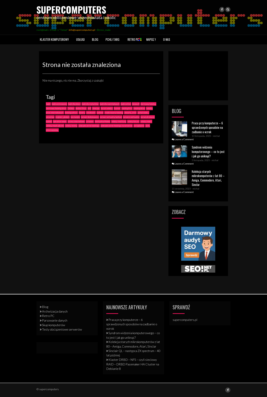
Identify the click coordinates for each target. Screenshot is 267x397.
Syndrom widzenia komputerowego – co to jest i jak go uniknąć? (208, 151)
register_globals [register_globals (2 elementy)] (62, 117)
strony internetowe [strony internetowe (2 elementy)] (76, 121)
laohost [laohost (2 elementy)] (100, 112)
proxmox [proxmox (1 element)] (50, 117)
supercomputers (76, 8)
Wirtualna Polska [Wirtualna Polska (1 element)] (102, 121)
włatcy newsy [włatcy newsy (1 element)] (71, 125)
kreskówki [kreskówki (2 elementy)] (91, 112)
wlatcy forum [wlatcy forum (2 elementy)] (133, 121)
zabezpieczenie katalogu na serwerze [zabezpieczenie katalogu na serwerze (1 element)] (116, 125)
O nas (166, 39)
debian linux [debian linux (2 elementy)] (81, 108)
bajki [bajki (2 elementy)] (48, 104)
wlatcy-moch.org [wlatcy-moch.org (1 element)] (119, 121)
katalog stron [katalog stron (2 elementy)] (139, 108)
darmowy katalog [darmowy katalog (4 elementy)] (148, 104)
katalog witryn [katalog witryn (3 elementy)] (71, 112)
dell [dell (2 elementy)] (89, 108)
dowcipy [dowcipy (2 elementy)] (95, 108)
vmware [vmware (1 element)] (89, 121)
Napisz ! (151, 39)
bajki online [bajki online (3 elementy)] (126, 104)
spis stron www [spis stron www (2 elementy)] (59, 121)
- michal (215, 135)
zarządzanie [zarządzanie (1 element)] (139, 125)
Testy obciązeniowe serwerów (62, 329)
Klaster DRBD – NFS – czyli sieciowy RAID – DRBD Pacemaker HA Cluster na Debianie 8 (132, 364)
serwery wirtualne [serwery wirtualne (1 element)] (131, 117)
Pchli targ (112, 39)
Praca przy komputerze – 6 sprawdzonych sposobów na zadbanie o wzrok (207, 127)
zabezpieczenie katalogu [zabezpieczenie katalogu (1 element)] (89, 125)
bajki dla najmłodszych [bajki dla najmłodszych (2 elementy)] (109, 104)
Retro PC (133, 39)
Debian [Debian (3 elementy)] (71, 108)
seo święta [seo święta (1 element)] (75, 117)
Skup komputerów (53, 325)
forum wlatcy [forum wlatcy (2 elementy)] (107, 108)
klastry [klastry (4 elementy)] (82, 112)
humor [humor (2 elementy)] (117, 108)
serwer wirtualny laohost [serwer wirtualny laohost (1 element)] (111, 117)
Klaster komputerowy (54, 39)
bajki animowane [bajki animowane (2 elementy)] (59, 104)
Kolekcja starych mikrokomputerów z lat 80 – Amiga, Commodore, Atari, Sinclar (208, 178)
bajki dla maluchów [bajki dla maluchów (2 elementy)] (90, 104)
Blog (95, 39)
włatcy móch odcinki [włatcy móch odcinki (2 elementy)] (55, 125)
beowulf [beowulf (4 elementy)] (135, 104)
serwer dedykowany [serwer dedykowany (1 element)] (90, 117)
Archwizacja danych (55, 311)
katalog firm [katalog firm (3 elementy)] (127, 108)
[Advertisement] (198, 76)
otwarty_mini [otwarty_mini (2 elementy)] (130, 112)
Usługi (80, 39)
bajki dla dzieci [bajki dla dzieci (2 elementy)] (74, 104)
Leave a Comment (183, 139)
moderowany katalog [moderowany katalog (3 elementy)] (114, 112)
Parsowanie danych (54, 320)
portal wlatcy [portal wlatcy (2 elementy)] (143, 112)
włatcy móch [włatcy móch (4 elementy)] (146, 121)
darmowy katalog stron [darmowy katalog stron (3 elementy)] (56, 108)
